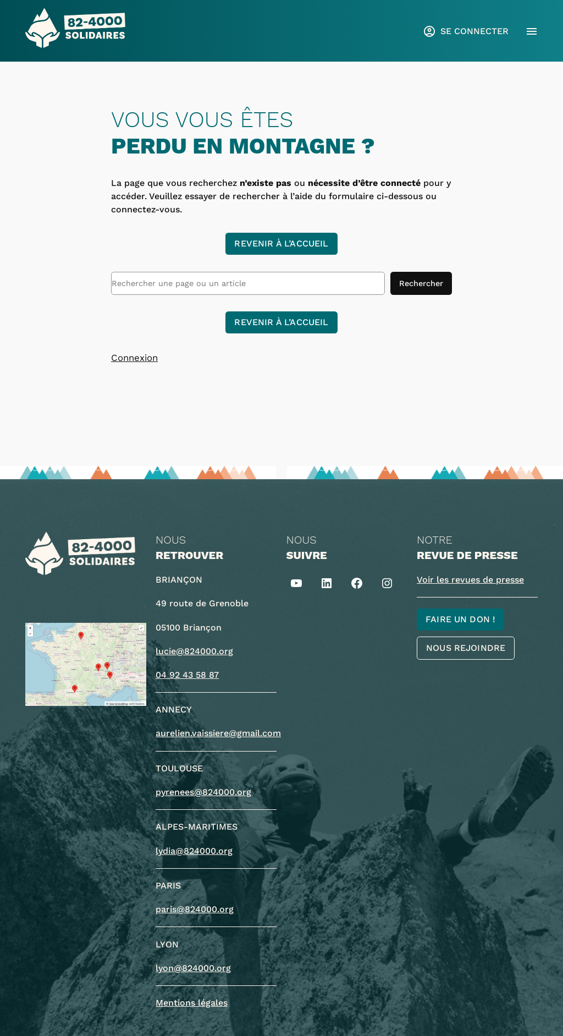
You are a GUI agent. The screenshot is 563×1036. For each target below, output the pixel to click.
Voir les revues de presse (470, 579)
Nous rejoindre (465, 648)
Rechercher (421, 283)
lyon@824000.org (193, 968)
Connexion (134, 357)
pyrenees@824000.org (203, 792)
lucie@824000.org (194, 651)
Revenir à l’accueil (281, 243)
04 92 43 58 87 (187, 675)
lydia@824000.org (194, 851)
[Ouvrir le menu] (531, 31)
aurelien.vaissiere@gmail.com (218, 733)
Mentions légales (192, 1002)
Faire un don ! (460, 619)
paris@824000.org (195, 909)
